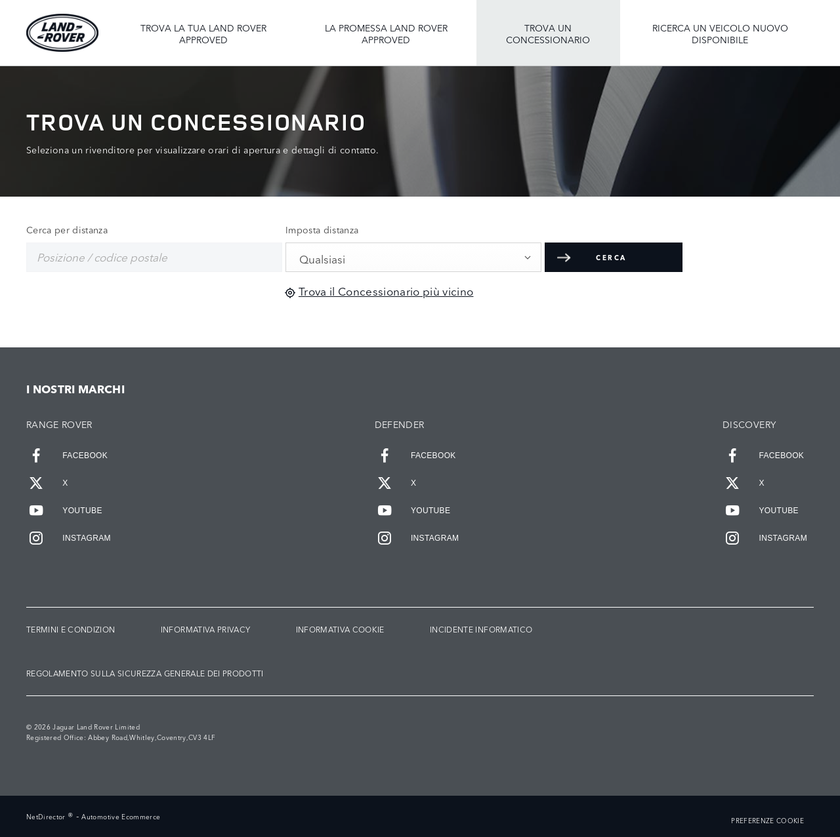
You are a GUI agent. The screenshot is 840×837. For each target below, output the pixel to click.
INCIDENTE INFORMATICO (481, 629)
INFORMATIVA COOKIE (340, 629)
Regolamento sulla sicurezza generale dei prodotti (145, 673)
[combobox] (413, 257)
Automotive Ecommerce (120, 817)
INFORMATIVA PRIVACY (205, 629)
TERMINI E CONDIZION (70, 629)
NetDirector (47, 817)
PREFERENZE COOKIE (767, 821)
